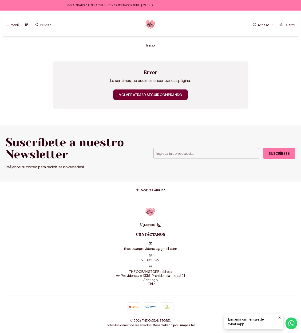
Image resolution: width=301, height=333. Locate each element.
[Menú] (12, 25)
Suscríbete (279, 153)
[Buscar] (43, 25)
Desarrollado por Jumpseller (174, 325)
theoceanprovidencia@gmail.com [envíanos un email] (150, 246)
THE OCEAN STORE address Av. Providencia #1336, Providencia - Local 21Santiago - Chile (150, 275)
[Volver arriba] (150, 190)
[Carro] (287, 25)
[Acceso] (263, 25)
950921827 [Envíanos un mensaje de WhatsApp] (150, 257)
